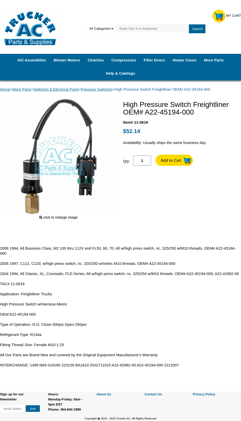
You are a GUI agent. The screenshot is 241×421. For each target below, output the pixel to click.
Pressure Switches (96, 89)
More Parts (214, 60)
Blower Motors (67, 60)
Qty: (126, 161)
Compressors (123, 60)
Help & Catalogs (120, 73)
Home (5, 89)
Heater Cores (184, 60)
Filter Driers (154, 60)
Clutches (96, 60)
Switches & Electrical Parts (56, 89)
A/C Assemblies (31, 60)
